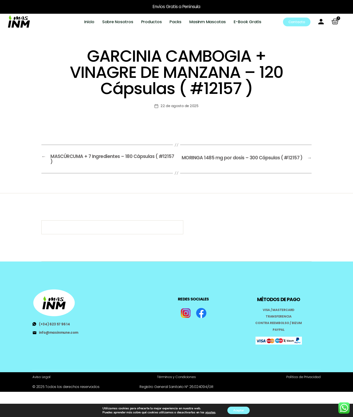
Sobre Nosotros (118, 21)
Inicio (89, 21)
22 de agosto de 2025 (179, 105)
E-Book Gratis (247, 21)
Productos (151, 21)
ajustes (209, 412)
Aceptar (238, 410)
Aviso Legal (41, 376)
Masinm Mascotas (208, 21)
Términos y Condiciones (176, 376)
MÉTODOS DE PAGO (278, 299)
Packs (176, 21)
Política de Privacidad (302, 376)
